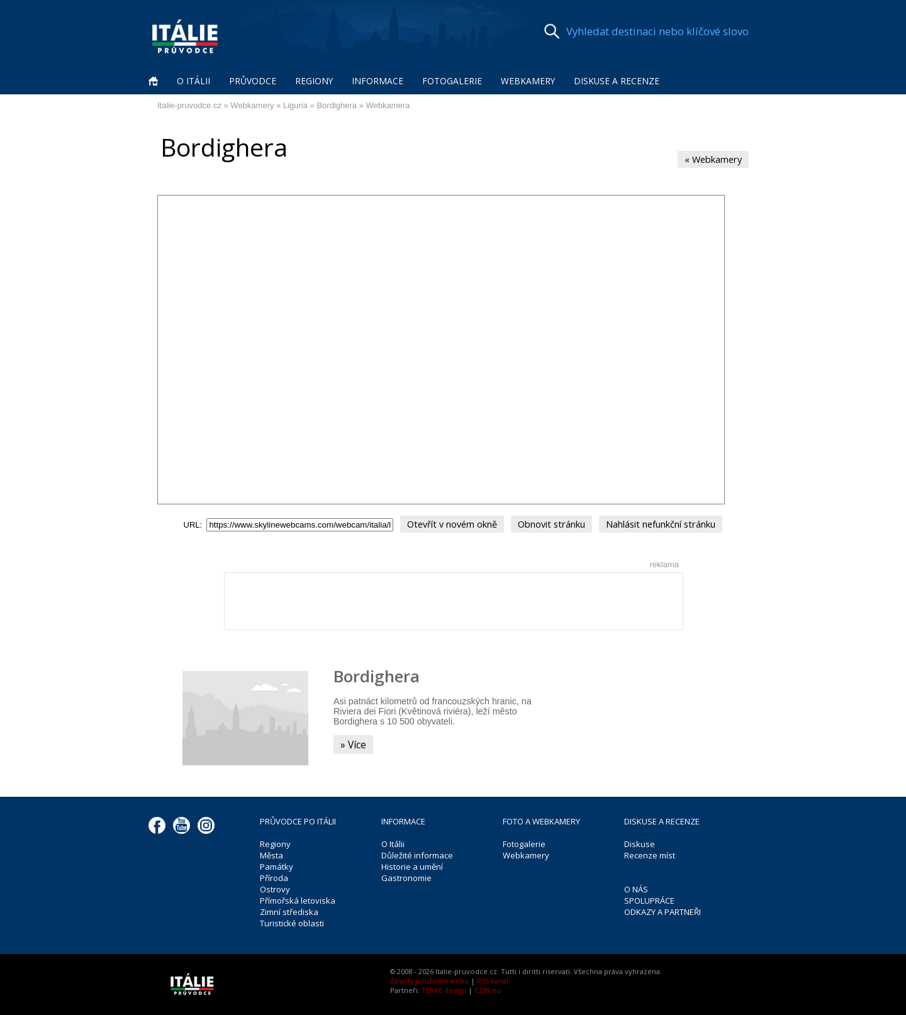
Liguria (295, 105)
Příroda (274, 876)
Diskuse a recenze (616, 81)
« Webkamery (716, 158)
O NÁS (636, 887)
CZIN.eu (487, 988)
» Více (352, 742)
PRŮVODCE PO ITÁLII (298, 819)
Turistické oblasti (292, 921)
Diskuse (639, 842)
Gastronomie (406, 876)
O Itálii (193, 81)
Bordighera (336, 105)
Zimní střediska (289, 910)
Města (271, 853)
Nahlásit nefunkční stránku (652, 521)
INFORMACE (403, 819)
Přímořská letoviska (297, 898)
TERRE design (444, 988)
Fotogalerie (452, 81)
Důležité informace (417, 853)
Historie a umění (412, 864)
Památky (276, 864)
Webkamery (528, 81)
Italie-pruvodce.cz (189, 105)
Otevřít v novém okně (459, 521)
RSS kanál (492, 979)
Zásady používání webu (429, 979)
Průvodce (252, 81)
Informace (377, 81)
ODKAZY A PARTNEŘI (662, 910)
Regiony (314, 81)
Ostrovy (275, 887)
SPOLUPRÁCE (649, 898)
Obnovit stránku (550, 521)
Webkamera (388, 105)
